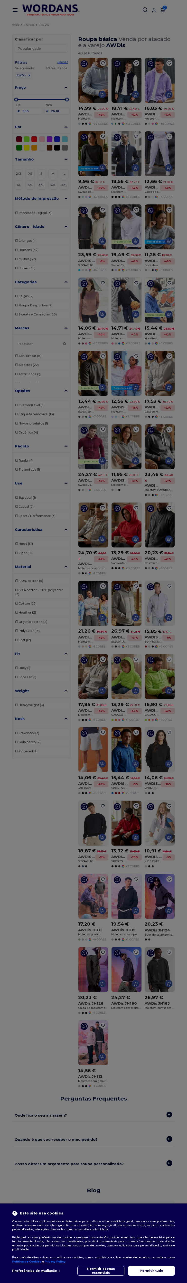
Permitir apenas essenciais (101, 1270)
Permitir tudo (151, 1271)
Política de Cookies (26, 1261)
